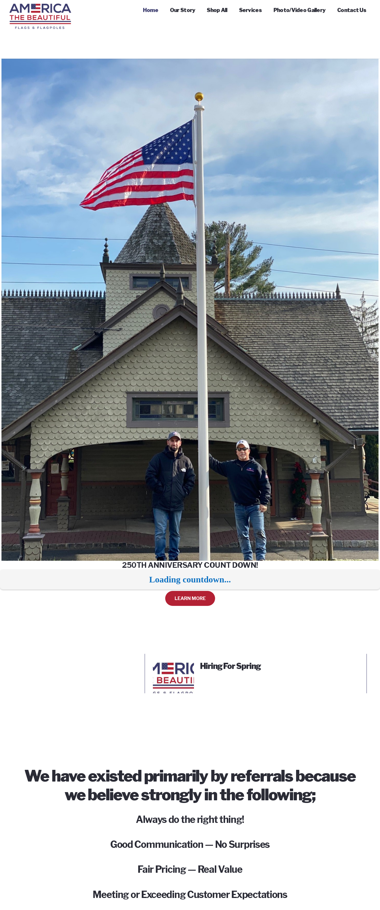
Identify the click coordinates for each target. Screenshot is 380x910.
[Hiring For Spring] (173, 665)
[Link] (40, 12)
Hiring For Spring (230, 666)
